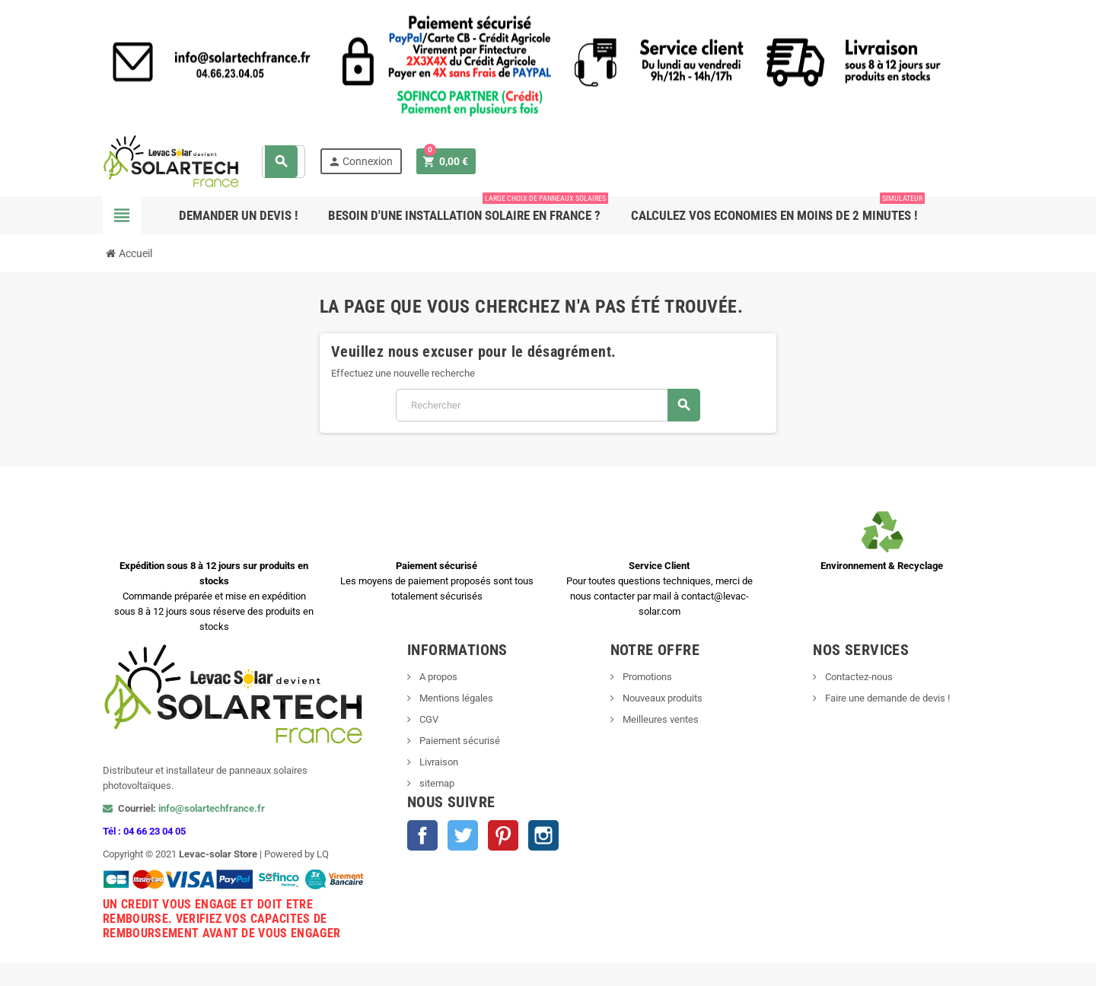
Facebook (422, 835)
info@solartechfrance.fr (211, 808)
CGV (427, 719)
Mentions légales (455, 698)
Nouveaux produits (661, 698)
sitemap (435, 783)
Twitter (463, 835)
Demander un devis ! (238, 215)
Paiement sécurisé (458, 740)
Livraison (437, 762)
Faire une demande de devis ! (886, 698)
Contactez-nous (858, 676)
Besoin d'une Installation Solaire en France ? (468, 209)
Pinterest (503, 835)
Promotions (646, 676)
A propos (437, 676)
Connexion (360, 161)
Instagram (543, 835)
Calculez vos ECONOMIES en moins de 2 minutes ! (778, 209)
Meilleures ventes (659, 719)
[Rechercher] (547, 405)
